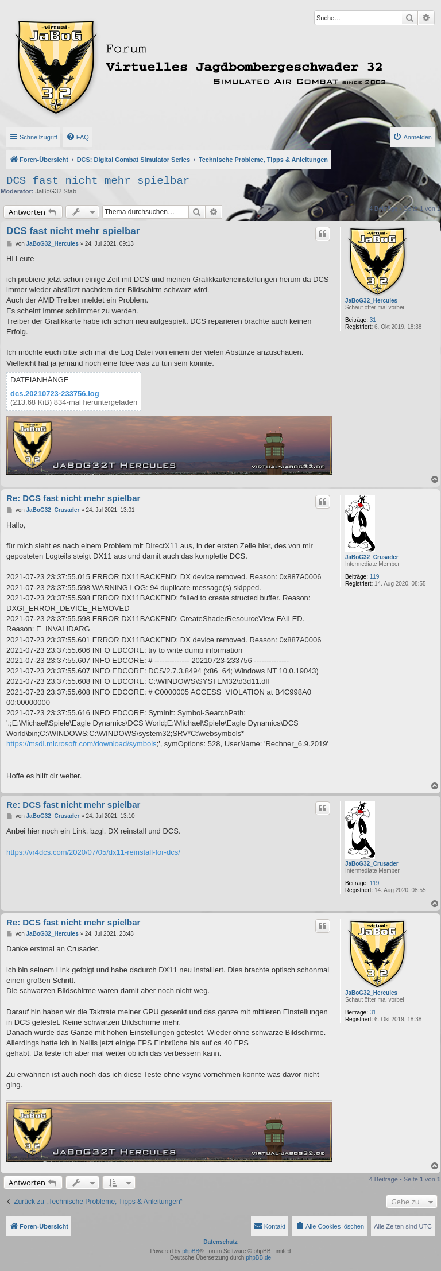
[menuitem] (77, 137)
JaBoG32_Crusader (372, 557)
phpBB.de (258, 1257)
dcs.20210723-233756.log (54, 394)
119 (375, 577)
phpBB (190, 1251)
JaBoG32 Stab (56, 191)
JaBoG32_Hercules (371, 300)
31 (373, 320)
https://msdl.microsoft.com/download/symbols (81, 743)
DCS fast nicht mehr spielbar (97, 181)
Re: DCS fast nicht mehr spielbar (73, 498)
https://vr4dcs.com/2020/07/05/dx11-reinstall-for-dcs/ (93, 852)
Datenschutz (220, 1242)
